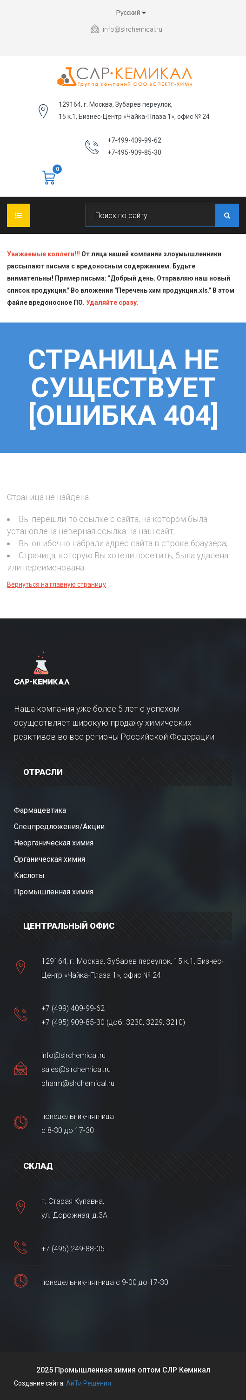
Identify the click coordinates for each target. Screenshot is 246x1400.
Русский (123, 14)
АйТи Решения (88, 1383)
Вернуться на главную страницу (56, 584)
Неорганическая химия (53, 842)
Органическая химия (49, 859)
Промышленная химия (53, 891)
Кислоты (29, 875)
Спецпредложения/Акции (59, 826)
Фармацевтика (40, 810)
